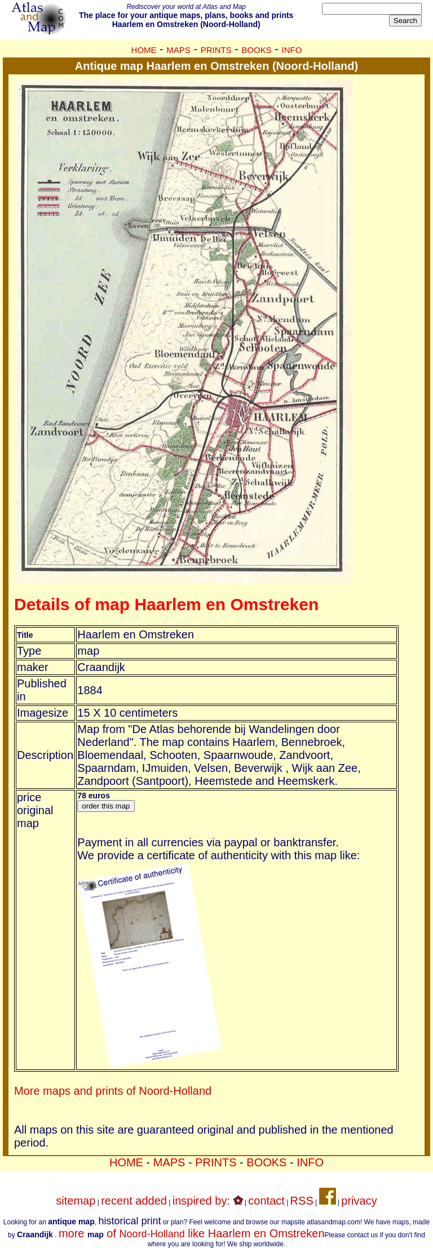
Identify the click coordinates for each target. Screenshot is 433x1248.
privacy (359, 1200)
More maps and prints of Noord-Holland (112, 1091)
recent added (134, 1200)
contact (266, 1200)
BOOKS (256, 50)
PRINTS (216, 50)
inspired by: (208, 1200)
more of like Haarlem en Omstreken (192, 1233)
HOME (144, 50)
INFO (292, 50)
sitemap (75, 1200)
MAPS (178, 50)
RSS (301, 1200)
